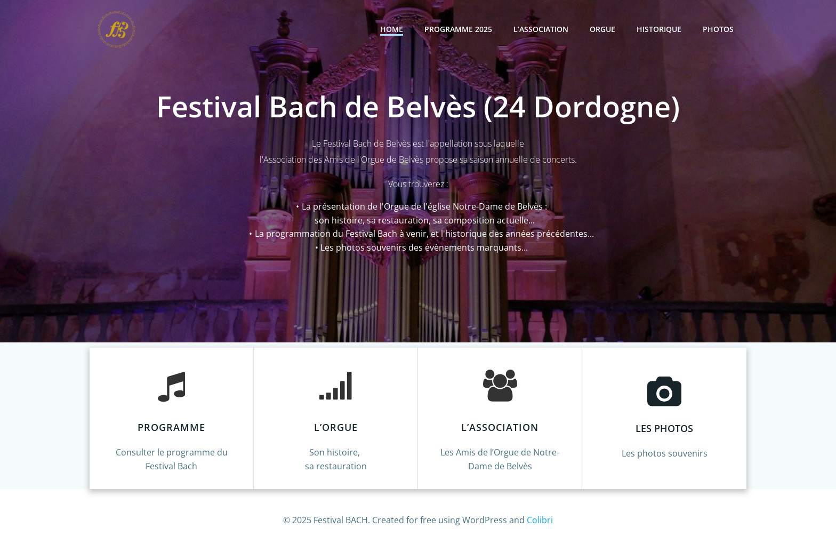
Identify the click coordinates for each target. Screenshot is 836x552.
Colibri (540, 520)
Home (391, 29)
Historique (659, 29)
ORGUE (602, 29)
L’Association (540, 29)
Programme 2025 (458, 29)
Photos (718, 29)
